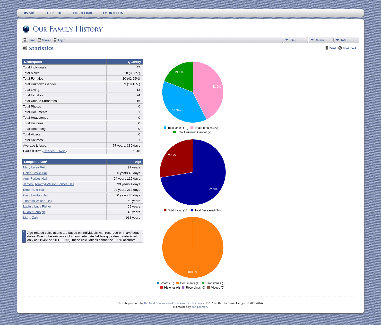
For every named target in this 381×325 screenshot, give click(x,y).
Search (46, 40)
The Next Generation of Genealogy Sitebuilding (173, 303)
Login (61, 40)
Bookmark (350, 48)
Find (293, 40)
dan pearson (199, 306)
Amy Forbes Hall (35, 178)
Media (320, 40)
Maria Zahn (31, 217)
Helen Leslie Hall (35, 173)
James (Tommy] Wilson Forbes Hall (48, 184)
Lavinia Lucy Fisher (37, 206)
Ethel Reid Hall (33, 190)
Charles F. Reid (54, 151)
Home (31, 40)
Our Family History (67, 29)
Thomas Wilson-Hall (37, 201)
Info (343, 40)
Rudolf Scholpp (34, 212)
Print (332, 48)
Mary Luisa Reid (34, 167)
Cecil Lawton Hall (35, 195)
